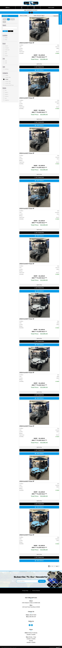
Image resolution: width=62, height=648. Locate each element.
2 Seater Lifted (7, 77)
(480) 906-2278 (31, 614)
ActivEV (5, 46)
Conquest (6, 47)
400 (4, 90)
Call (21, 8)
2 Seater (5, 75)
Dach (5, 51)
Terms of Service (36, 588)
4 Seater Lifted (7, 81)
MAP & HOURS (51, 7)
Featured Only (55, 15)
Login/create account (31, 10)
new (8, 19)
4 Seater (5, 79)
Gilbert (5, 37)
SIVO (5, 53)
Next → (57, 563)
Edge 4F (5, 94)
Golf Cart (5, 69)
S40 (5, 98)
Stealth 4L (6, 100)
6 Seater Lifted (7, 83)
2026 (5, 61)
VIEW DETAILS (39, 70)
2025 (5, 63)
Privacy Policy (25, 588)
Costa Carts (6, 49)
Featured (4, 19)
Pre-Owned (12, 19)
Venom (5, 55)
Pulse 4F (5, 96)
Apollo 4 (5, 92)
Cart (34, 8)
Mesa (5, 39)
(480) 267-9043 (31, 612)
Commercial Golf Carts (8, 85)
